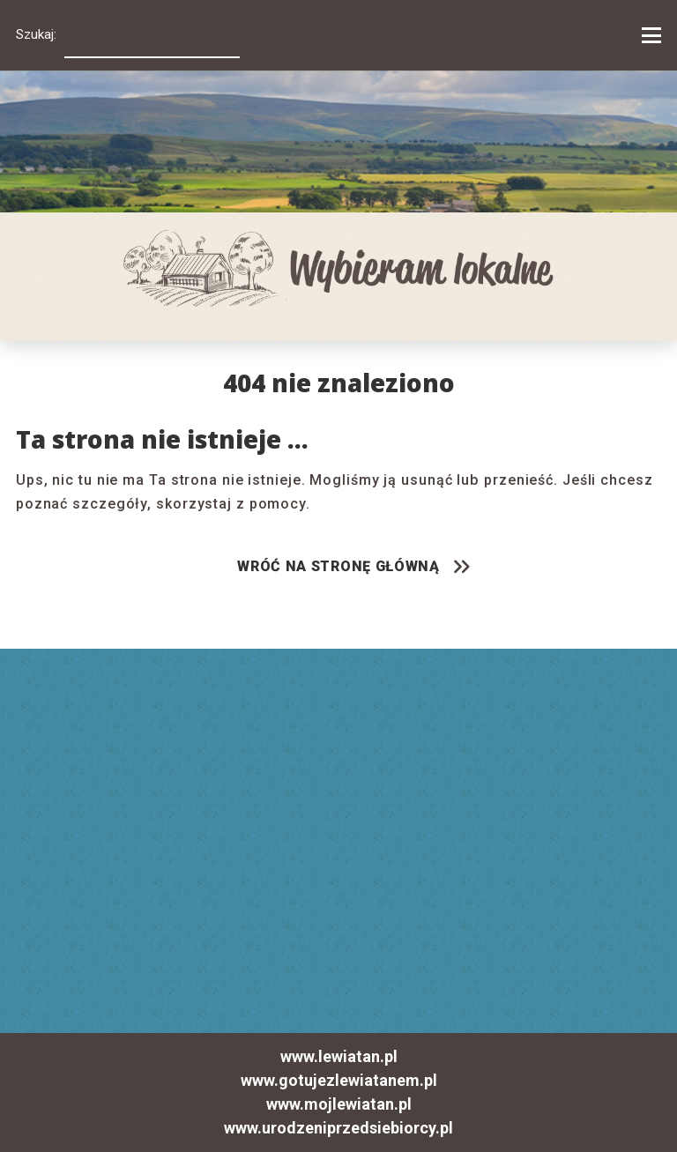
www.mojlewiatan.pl (339, 1104)
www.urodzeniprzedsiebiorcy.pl (338, 1128)
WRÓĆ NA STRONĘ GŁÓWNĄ (338, 566)
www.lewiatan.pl (339, 1057)
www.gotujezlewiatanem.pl (339, 1081)
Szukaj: (36, 34)
